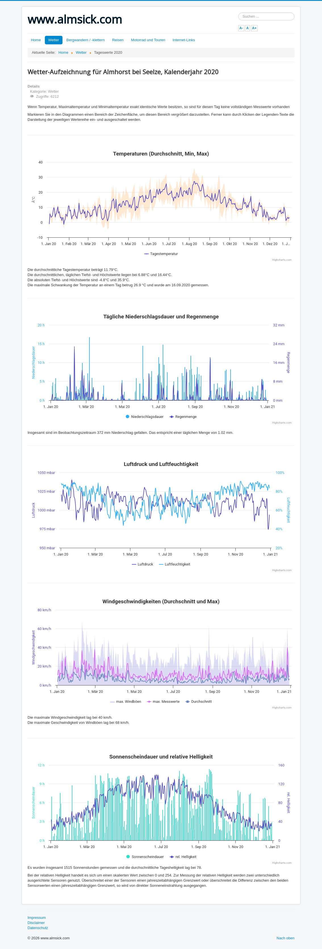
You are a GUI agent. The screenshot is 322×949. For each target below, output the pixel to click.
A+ (254, 28)
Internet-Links (184, 40)
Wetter (53, 40)
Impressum (37, 917)
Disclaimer (36, 923)
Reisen (118, 40)
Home (36, 40)
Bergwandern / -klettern (85, 40)
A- (241, 28)
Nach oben (285, 938)
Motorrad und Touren (148, 40)
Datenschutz (38, 928)
